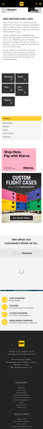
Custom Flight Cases (21, 388)
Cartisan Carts (21, 364)
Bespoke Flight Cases (21, 390)
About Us (21, 347)
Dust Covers (20, 88)
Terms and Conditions (21, 357)
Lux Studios (21, 396)
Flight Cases (21, 378)
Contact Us (21, 349)
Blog (21, 362)
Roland (20, 76)
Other (6, 87)
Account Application (21, 359)
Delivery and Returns (21, 354)
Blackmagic (8, 76)
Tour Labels (21, 383)
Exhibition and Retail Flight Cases (21, 393)
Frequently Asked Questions (21, 386)
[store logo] (22, 4)
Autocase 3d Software (21, 398)
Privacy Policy (21, 352)
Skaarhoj (7, 100)
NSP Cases (21, 367)
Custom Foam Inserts (21, 381)
